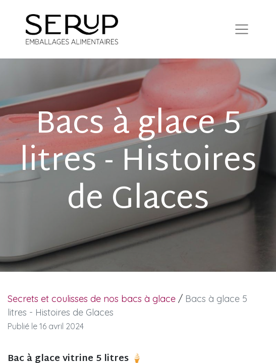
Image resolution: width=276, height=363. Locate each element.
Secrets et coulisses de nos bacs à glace (92, 299)
